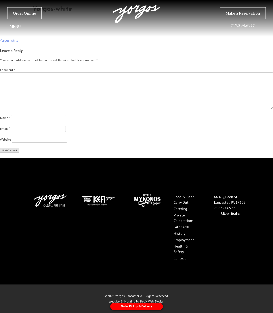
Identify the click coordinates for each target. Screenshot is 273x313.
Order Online (24, 13)
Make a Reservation (243, 13)
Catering (180, 208)
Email (5, 129)
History (179, 233)
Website (5, 139)
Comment (7, 70)
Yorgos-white (9, 40)
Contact (180, 258)
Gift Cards (182, 227)
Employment (184, 239)
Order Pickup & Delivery (136, 306)
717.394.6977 (243, 25)
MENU (15, 26)
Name (5, 118)
